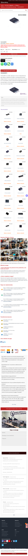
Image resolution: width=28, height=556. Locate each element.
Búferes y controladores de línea (8, 7)
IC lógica (17, 5)
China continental (6, 548)
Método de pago (17, 531)
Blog (15, 535)
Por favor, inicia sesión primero (14, 453)
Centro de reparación (4, 535)
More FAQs (14, 404)
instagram (5, 541)
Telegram (16, 541)
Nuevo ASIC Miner (17, 522)
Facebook (3, 541)
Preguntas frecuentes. (22, 56)
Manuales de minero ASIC (5, 534)
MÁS (14, 515)
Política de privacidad (4, 523)
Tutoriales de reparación (5, 531)
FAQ (15, 534)
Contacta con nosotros (5, 526)
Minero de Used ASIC (17, 523)
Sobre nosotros (4, 522)
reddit (7, 541)
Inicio (2, 5)
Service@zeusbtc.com (3, 545)
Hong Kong (12, 548)
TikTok (12, 541)
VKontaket (14, 541)
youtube (9, 541)
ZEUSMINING (4, 2)
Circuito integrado (9, 5)
